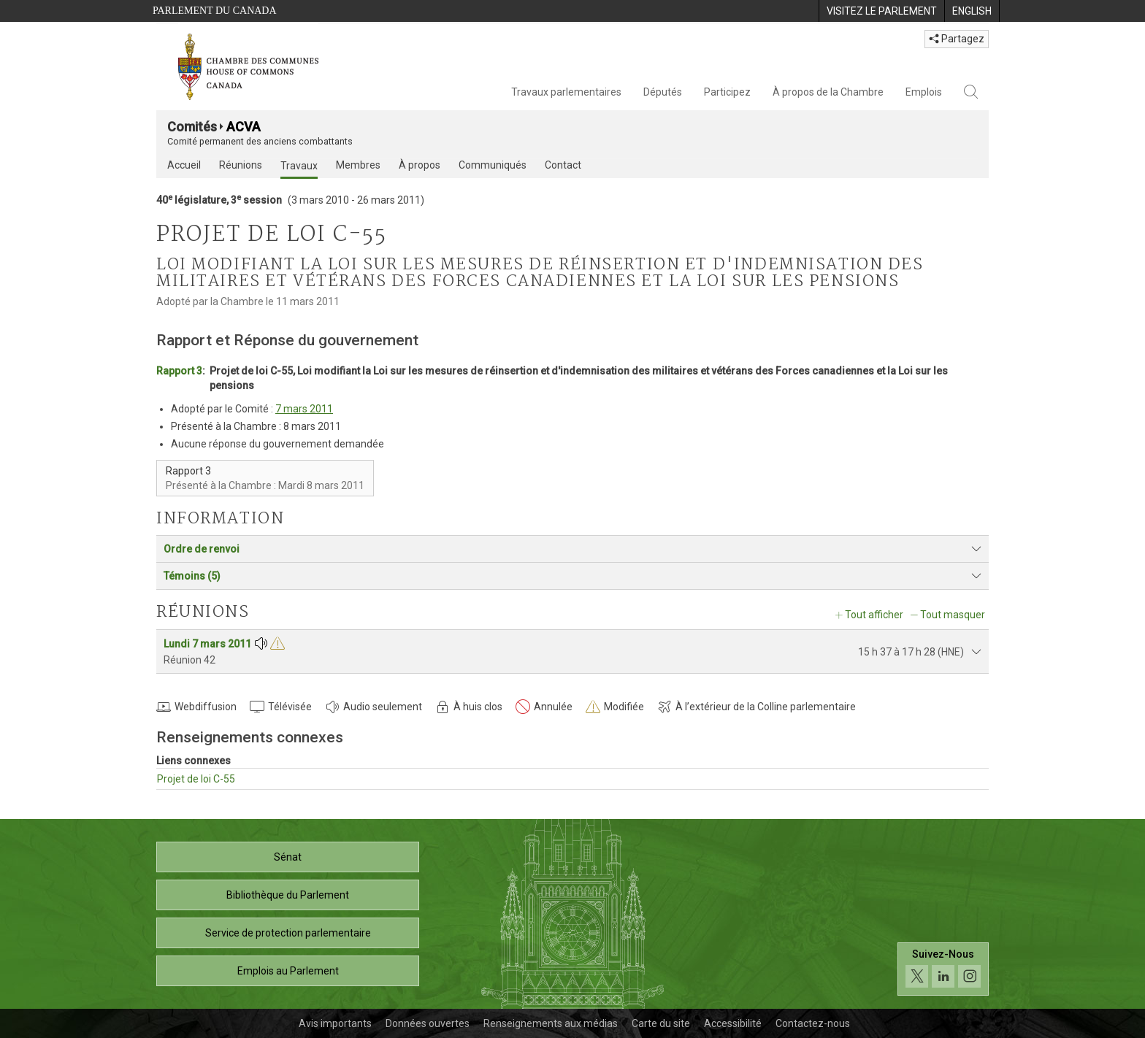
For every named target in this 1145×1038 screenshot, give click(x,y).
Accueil (184, 165)
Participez (727, 92)
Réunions (240, 165)
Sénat (288, 857)
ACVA (243, 126)
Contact (563, 165)
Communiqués (492, 165)
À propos (419, 165)
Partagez (956, 39)
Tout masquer (952, 614)
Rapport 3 (179, 371)
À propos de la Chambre (828, 92)
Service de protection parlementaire (288, 933)
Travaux (299, 166)
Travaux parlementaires (566, 92)
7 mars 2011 (304, 409)
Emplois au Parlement (288, 971)
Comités (192, 126)
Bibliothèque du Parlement (287, 895)
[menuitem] (881, 11)
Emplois (923, 92)
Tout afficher (874, 614)
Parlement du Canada (215, 10)
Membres (358, 165)
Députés (662, 92)
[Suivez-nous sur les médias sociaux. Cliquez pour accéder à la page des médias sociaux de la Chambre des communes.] (943, 969)
